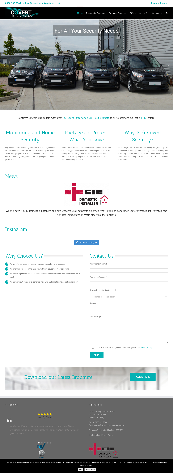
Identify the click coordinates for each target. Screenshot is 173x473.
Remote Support (159, 3)
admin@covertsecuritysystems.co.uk (41, 3)
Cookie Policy (94, 435)
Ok (80, 469)
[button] (4, 64)
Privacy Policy (146, 347)
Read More (90, 469)
